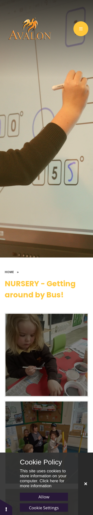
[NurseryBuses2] (46, 442)
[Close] (85, 484)
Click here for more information (42, 483)
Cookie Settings (44, 508)
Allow (43, 497)
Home (9, 272)
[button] (6, 507)
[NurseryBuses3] (46, 355)
